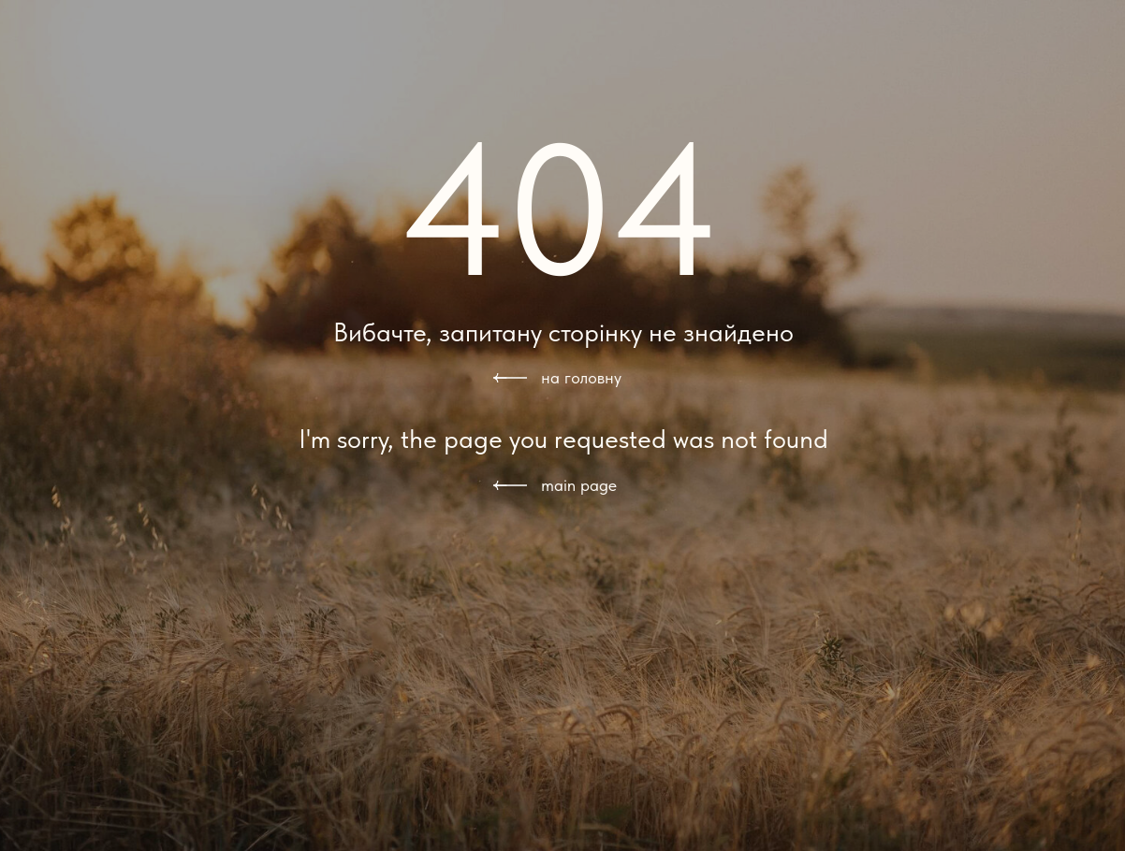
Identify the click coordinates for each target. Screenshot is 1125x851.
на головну (581, 377)
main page (579, 485)
